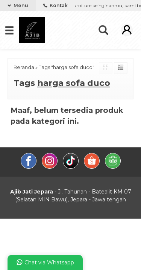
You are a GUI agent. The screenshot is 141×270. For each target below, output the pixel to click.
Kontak (55, 5)
